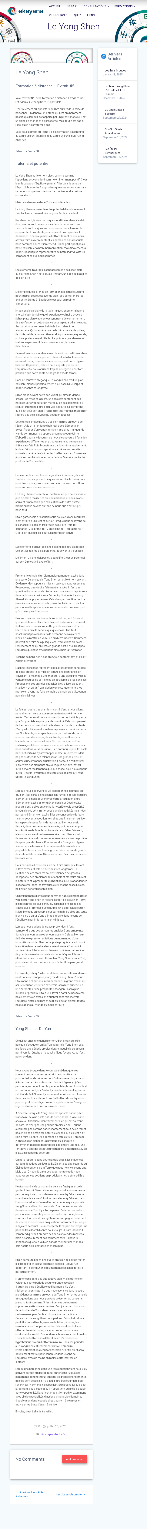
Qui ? (77, 15)
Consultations (95, 6)
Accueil (55, 6)
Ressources (58, 15)
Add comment (75, 1459)
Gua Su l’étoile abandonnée (113, 131)
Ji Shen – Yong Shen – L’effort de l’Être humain (118, 90)
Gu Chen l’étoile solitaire (114, 111)
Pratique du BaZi (53, 1434)
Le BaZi (72, 6)
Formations (124, 6)
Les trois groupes (115, 70)
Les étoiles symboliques (112, 150)
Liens (91, 15)
